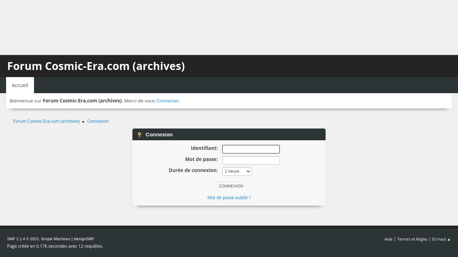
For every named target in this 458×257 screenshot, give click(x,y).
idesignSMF (84, 239)
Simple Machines (55, 239)
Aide (389, 239)
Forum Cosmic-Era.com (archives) (96, 66)
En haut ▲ (441, 239)
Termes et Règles (412, 239)
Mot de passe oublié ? (229, 198)
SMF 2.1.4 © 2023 (23, 239)
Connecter (167, 100)
